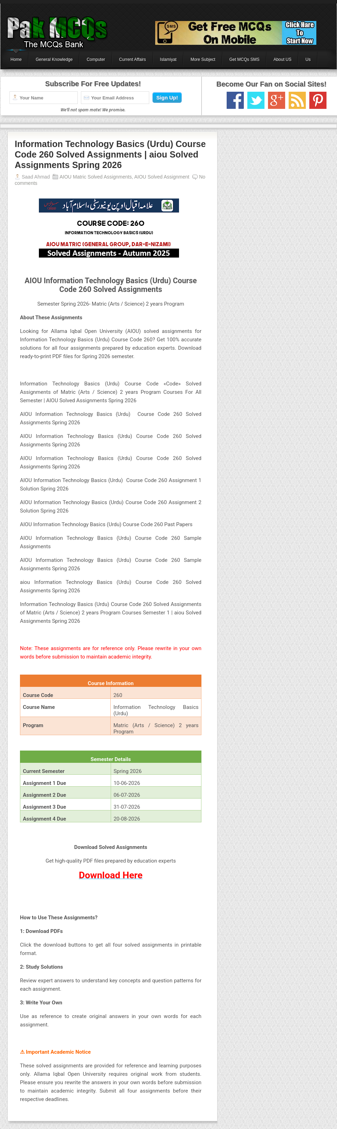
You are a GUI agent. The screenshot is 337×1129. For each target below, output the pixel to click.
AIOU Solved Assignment (161, 177)
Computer (96, 59)
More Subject (203, 59)
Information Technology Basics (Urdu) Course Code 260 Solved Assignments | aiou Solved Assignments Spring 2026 (110, 154)
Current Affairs (132, 59)
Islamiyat (168, 59)
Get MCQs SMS (244, 59)
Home (16, 59)
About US (282, 59)
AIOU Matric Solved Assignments (96, 177)
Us (308, 59)
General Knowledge (54, 59)
